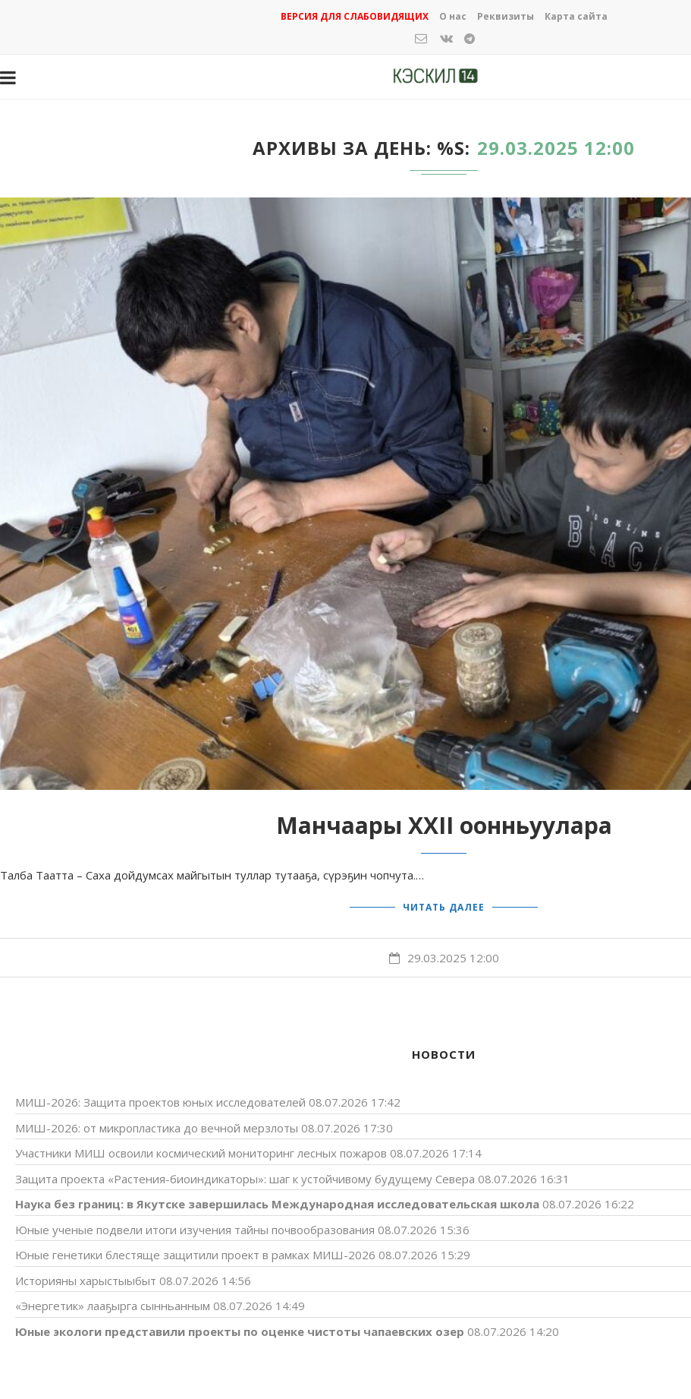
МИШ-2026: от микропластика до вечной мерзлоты (156, 1127)
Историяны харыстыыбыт (85, 1279)
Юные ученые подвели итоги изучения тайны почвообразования (195, 1228)
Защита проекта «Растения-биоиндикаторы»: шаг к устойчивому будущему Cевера (245, 1178)
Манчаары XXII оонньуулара (444, 825)
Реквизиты (505, 16)
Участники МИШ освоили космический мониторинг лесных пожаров (201, 1152)
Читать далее (444, 906)
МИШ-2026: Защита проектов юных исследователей (160, 1101)
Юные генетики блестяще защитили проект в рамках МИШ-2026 (195, 1254)
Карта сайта (576, 16)
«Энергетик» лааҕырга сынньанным (112, 1304)
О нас (452, 16)
